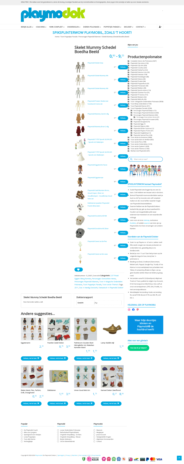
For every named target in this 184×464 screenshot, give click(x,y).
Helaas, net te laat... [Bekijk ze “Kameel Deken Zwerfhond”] (111, 403)
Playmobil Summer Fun (139, 93)
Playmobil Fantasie (137, 75)
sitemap (146, 220)
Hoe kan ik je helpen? (138, 348)
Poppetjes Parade (111, 27)
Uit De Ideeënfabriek (67, 441)
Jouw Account (101, 435)
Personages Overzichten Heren (104, 278)
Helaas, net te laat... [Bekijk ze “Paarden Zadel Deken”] (58, 358)
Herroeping (82, 455)
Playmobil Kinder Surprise (142, 128)
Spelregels (61, 455)
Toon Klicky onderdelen (139, 104)
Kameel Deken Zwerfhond (111, 390)
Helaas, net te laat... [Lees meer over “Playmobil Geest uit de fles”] (123, 246)
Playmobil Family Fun (138, 70)
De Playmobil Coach (31, 430)
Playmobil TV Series (137, 95)
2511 (76, 287)
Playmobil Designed (140, 122)
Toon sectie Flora (136, 142)
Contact (140, 27)
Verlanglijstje (28, 441)
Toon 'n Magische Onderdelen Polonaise (145, 102)
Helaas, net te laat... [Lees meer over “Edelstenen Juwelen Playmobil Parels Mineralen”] (123, 208)
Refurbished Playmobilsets (69, 432)
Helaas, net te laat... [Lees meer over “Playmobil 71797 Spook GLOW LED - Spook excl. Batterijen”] (123, 157)
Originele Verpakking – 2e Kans (70, 435)
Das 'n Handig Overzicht (88, 287)
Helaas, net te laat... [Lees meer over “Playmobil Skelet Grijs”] (123, 67)
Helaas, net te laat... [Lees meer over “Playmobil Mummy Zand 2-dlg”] (123, 118)
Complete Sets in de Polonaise (141, 61)
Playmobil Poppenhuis (138, 84)
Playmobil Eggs (139, 124)
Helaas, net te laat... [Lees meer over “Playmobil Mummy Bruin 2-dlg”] (123, 131)
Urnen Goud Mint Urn (82, 390)
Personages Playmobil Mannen (90, 37)
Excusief (127, 27)
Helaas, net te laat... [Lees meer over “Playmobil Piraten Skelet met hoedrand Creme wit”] (123, 106)
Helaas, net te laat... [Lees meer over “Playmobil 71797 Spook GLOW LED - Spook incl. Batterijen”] (123, 144)
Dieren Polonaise (91, 27)
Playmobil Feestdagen (138, 77)
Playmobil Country (137, 68)
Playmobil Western (137, 97)
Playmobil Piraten (137, 81)
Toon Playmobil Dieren (138, 106)
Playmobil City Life (137, 66)
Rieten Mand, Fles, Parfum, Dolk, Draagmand (31, 391)
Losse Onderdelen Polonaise (70, 430)
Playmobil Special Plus (141, 135)
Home (57, 37)
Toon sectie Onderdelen (139, 144)
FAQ (89, 455)
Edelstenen (51, 390)
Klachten (74, 455)
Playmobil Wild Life (137, 99)
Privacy (68, 455)
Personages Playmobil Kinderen (144, 113)
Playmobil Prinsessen (138, 86)
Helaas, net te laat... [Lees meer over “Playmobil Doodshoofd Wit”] (123, 220)
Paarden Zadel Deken (55, 343)
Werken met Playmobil (138, 151)
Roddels (133, 223)
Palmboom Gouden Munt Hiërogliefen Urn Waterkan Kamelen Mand (84, 345)
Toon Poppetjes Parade (69, 37)
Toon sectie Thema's (110, 284)
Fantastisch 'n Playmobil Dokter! (111, 287)
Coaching (40, 27)
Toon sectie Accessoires (139, 137)
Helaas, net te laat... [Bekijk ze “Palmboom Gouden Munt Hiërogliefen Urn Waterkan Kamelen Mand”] (84, 358)
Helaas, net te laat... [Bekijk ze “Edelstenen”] (58, 403)
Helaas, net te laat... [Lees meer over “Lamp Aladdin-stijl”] (111, 358)
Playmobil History (137, 79)
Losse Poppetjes (29, 437)
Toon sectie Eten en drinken (140, 140)
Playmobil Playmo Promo (142, 131)
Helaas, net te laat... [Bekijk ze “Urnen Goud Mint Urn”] (84, 403)
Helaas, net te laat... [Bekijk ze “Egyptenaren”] (31, 358)
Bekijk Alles (26, 27)
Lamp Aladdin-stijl (107, 343)
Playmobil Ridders (137, 88)
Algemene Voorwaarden (104, 439)
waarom (147, 223)
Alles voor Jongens (30, 432)
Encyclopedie (96, 455)
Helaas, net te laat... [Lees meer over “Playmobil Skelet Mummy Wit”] (123, 80)
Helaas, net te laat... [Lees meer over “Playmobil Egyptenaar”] (123, 182)
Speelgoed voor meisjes (32, 435)
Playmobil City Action (138, 63)
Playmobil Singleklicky (141, 133)
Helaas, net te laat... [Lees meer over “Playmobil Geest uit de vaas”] (123, 259)
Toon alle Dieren (29, 439)
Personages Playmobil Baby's (144, 110)
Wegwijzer (100, 432)
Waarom (99, 430)
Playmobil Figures (139, 126)
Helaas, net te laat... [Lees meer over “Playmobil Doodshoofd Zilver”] (123, 233)
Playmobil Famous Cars (139, 72)
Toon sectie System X (138, 146)
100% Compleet (56, 27)
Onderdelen (73, 27)
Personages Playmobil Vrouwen (144, 119)
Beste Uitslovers (65, 439)
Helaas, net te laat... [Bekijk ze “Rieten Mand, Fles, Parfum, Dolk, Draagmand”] (31, 403)
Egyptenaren (25, 343)
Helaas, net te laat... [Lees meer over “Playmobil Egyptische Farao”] (123, 169)
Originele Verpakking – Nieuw (70, 437)
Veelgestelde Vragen (103, 437)
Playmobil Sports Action (139, 90)
